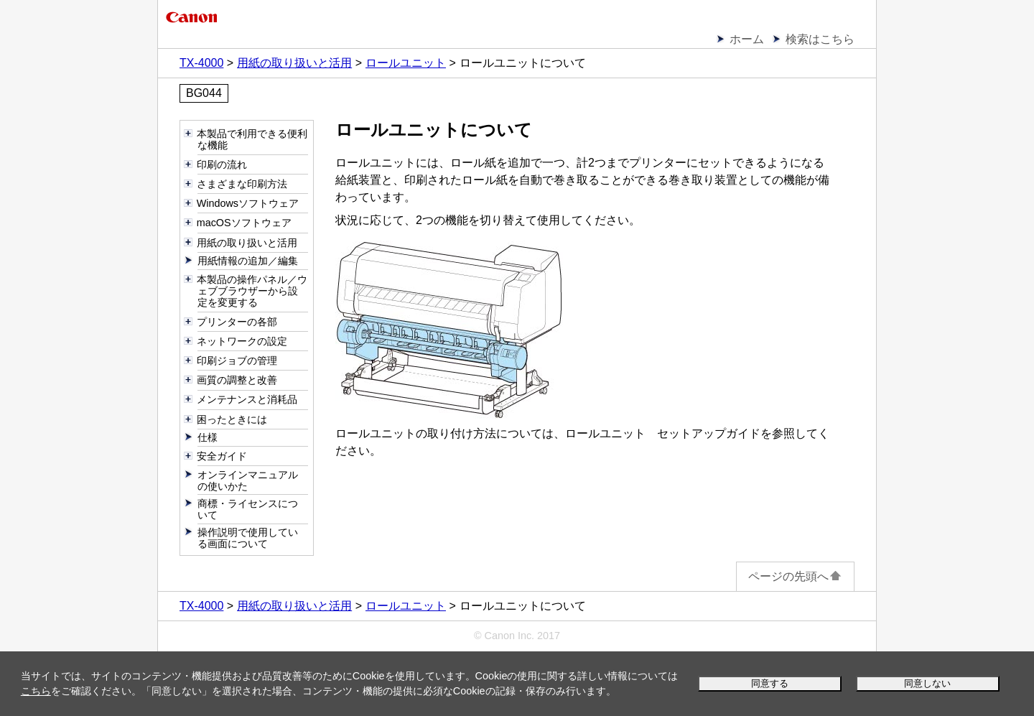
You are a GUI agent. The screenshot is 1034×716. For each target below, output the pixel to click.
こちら (36, 691)
